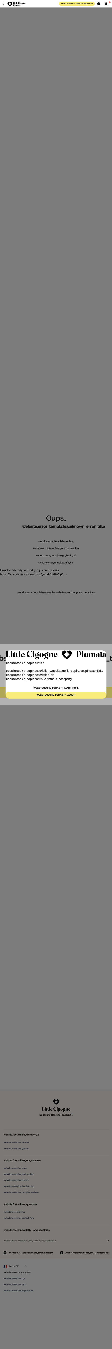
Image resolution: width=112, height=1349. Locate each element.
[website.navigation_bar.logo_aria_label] (16, 4)
